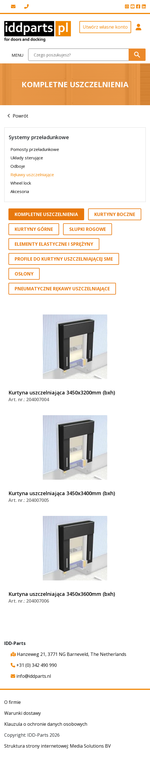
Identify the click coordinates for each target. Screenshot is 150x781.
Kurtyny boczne (114, 214)
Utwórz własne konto (105, 27)
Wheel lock (20, 183)
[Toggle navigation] (14, 55)
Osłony (24, 274)
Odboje (17, 166)
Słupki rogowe (87, 229)
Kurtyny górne (34, 229)
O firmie (12, 702)
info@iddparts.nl (31, 676)
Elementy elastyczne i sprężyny (54, 244)
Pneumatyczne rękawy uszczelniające (62, 289)
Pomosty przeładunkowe (34, 149)
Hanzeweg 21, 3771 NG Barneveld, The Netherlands (68, 654)
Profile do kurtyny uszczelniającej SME (64, 259)
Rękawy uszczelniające (32, 174)
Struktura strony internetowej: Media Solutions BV (57, 746)
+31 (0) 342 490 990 (34, 665)
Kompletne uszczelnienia (46, 214)
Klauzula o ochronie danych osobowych (45, 724)
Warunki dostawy (22, 713)
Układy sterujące (26, 157)
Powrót (20, 116)
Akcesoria (19, 191)
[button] (138, 31)
